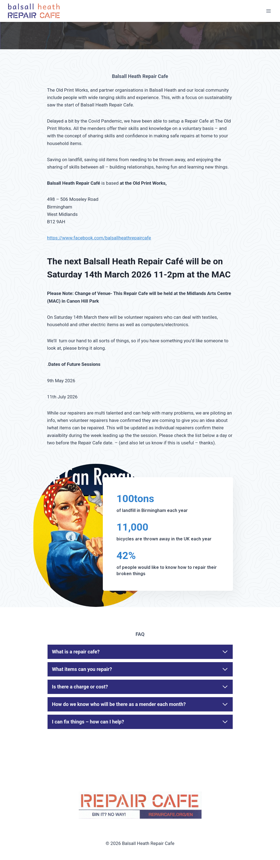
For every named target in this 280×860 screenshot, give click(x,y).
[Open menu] (268, 11)
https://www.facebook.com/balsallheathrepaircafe (99, 238)
